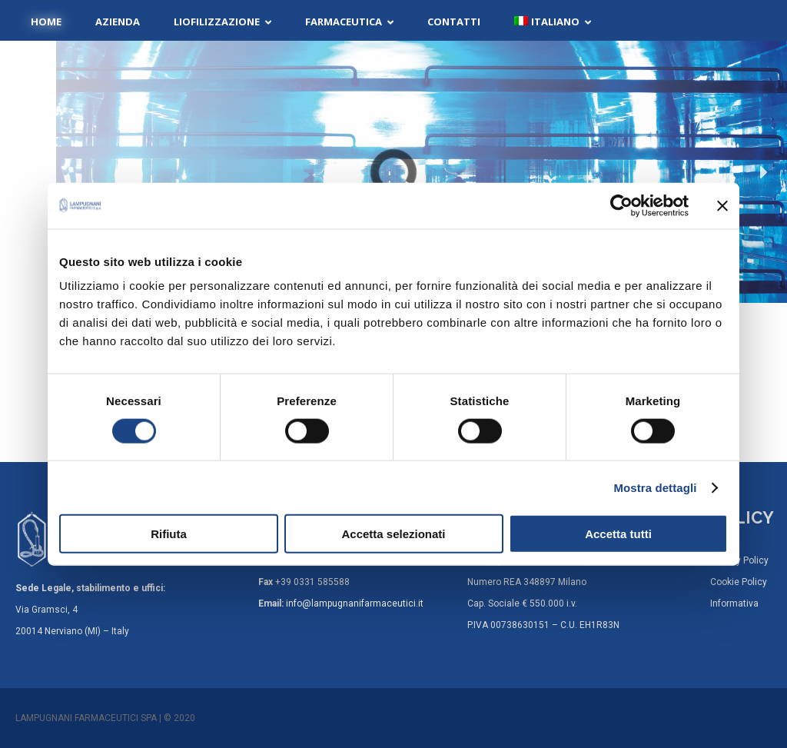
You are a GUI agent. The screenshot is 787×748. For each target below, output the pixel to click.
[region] (393, 172)
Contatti (453, 21)
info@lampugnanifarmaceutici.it (354, 603)
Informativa (734, 603)
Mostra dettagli (654, 487)
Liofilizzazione (217, 21)
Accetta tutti (618, 533)
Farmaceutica (343, 21)
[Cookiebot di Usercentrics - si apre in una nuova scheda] (621, 205)
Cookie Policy (738, 582)
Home (46, 21)
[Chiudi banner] (722, 205)
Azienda (117, 21)
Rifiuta (169, 533)
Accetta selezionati (393, 533)
